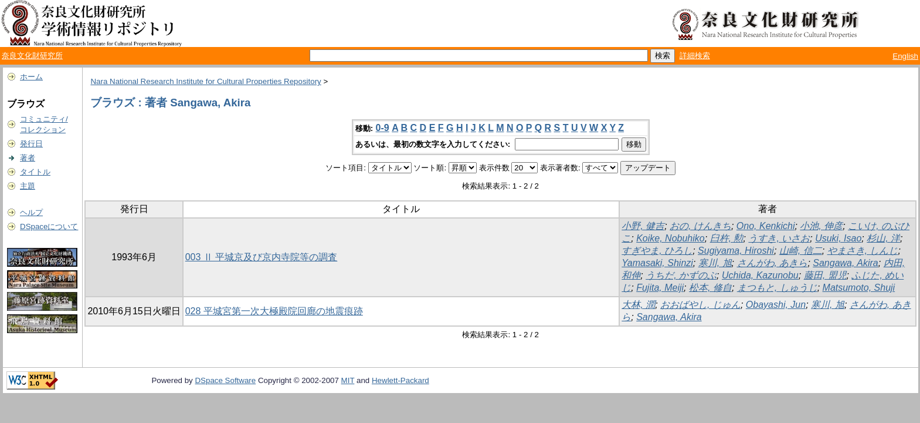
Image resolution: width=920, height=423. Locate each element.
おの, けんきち (700, 226)
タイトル (35, 171)
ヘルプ (31, 212)
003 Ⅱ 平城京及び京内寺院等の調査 (261, 257)
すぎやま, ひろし (657, 251)
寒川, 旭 (715, 263)
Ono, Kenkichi (765, 226)
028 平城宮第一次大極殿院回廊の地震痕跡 (274, 311)
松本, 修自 (710, 288)
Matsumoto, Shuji (859, 288)
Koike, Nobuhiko (670, 238)
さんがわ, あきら (772, 263)
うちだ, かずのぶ (681, 275)
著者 (27, 157)
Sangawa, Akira (845, 263)
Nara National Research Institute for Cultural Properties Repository (205, 81)
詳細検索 (695, 55)
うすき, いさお (779, 238)
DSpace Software (225, 380)
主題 (27, 186)
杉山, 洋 (883, 238)
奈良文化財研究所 (32, 55)
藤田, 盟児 (825, 275)
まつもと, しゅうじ (777, 288)
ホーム (31, 76)
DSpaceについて (49, 226)
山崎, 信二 (800, 251)
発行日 (31, 143)
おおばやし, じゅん (700, 305)
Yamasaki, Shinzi (657, 263)
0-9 (382, 128)
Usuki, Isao (838, 238)
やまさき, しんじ (862, 251)
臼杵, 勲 (727, 238)
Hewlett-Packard (400, 380)
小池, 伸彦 (821, 226)
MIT (348, 380)
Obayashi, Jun (776, 305)
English (905, 56)
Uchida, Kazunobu (760, 275)
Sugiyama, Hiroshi (736, 251)
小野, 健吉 (643, 226)
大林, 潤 (638, 305)
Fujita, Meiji (660, 288)
